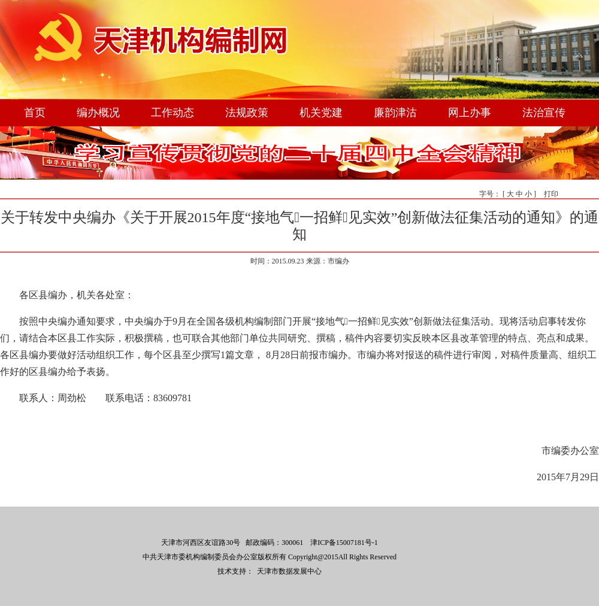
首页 (35, 113)
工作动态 (172, 113)
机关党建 (321, 113)
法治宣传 (543, 113)
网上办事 (469, 113)
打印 (551, 194)
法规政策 (246, 113)
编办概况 (98, 113)
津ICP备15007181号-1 (344, 542)
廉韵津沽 (395, 113)
